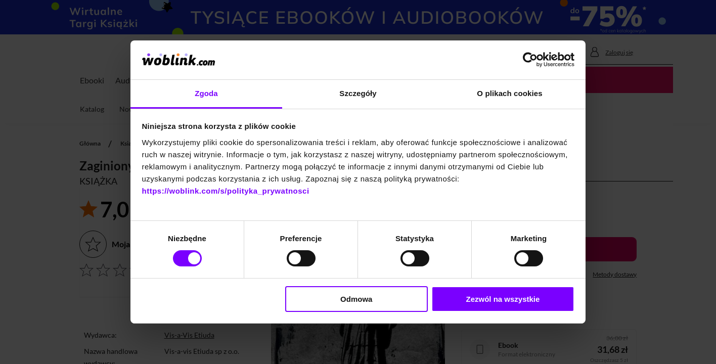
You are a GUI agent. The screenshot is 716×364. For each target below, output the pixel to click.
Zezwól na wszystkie (503, 299)
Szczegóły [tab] (357, 93)
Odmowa (356, 299)
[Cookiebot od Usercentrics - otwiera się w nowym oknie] (530, 59)
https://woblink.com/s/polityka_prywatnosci (225, 191)
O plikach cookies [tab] (509, 93)
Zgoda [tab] (206, 93)
